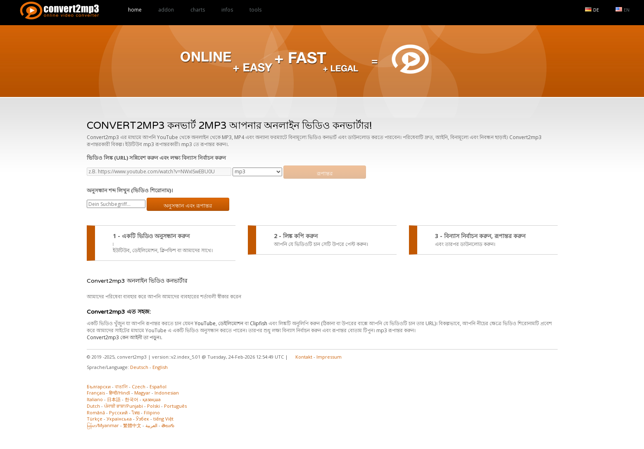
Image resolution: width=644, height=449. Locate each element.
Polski (153, 406)
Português (175, 406)
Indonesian (166, 393)
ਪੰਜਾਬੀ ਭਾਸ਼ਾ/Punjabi (123, 406)
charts (197, 9)
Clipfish (258, 323)
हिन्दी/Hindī (119, 393)
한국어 (131, 399)
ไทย (136, 412)
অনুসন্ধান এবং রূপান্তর (188, 206)
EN (622, 10)
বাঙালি (121, 386)
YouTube (205, 323)
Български (99, 386)
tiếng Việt (163, 419)
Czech (138, 386)
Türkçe (94, 419)
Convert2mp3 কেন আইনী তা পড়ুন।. (124, 337)
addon (166, 9)
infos (227, 9)
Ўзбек (142, 419)
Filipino (152, 412)
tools (255, 9)
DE (592, 10)
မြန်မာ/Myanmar (103, 425)
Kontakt (303, 357)
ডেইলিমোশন (230, 323)
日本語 (114, 399)
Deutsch (139, 367)
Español (158, 386)
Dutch (93, 406)
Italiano (95, 399)
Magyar (142, 393)
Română (96, 412)
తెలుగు (168, 425)
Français (96, 393)
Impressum (329, 357)
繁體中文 (132, 425)
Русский (118, 412)
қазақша (152, 399)
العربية (151, 425)
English (160, 367)
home (135, 9)
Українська (119, 419)
